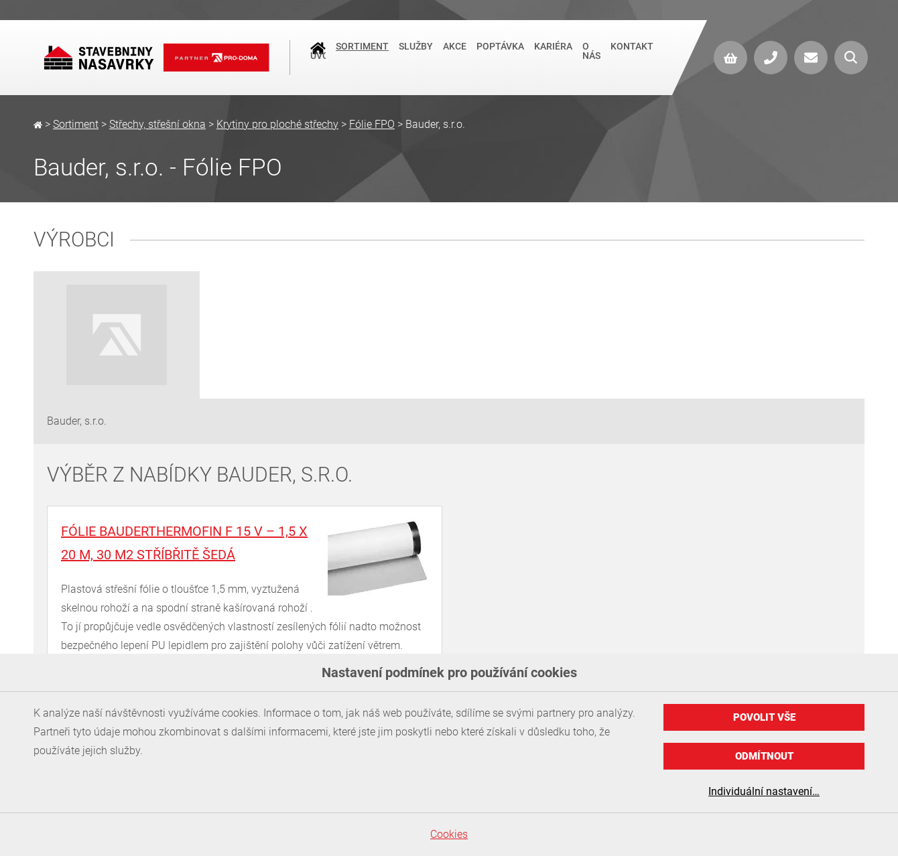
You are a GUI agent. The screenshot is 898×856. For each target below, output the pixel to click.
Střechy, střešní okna (157, 124)
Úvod (318, 54)
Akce (454, 53)
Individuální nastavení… (764, 791)
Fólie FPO (372, 124)
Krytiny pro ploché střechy (277, 124)
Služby (416, 53)
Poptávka (500, 53)
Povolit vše (764, 717)
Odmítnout (764, 756)
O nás (591, 57)
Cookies (449, 834)
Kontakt (632, 53)
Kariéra (553, 53)
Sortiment (362, 53)
